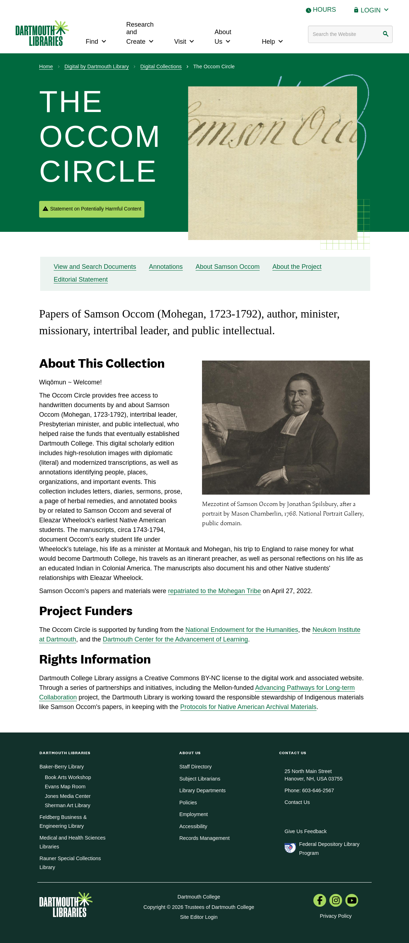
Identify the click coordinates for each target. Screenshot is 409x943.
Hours (324, 9)
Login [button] (376, 9)
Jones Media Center (68, 796)
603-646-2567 (318, 790)
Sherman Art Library (67, 805)
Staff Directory (195, 766)
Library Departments (202, 790)
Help (273, 41)
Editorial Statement (81, 279)
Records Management (204, 838)
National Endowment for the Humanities (241, 629)
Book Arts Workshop (68, 777)
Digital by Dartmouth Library (96, 66)
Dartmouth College (198, 897)
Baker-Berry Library (61, 766)
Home (46, 66)
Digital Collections (161, 66)
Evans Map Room (65, 786)
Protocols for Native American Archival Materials (248, 706)
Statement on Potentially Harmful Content (95, 209)
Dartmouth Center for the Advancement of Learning (175, 639)
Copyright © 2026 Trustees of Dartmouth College (198, 907)
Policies (188, 802)
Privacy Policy (336, 916)
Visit (185, 41)
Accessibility (193, 826)
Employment (193, 814)
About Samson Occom (228, 266)
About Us (223, 37)
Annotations (166, 266)
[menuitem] (319, 901)
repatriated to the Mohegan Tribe (214, 591)
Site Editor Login (199, 917)
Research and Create (140, 33)
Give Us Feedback (305, 831)
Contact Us (297, 802)
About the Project (297, 266)
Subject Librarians (199, 779)
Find (97, 41)
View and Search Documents (95, 266)
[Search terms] (350, 34)
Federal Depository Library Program (329, 848)
